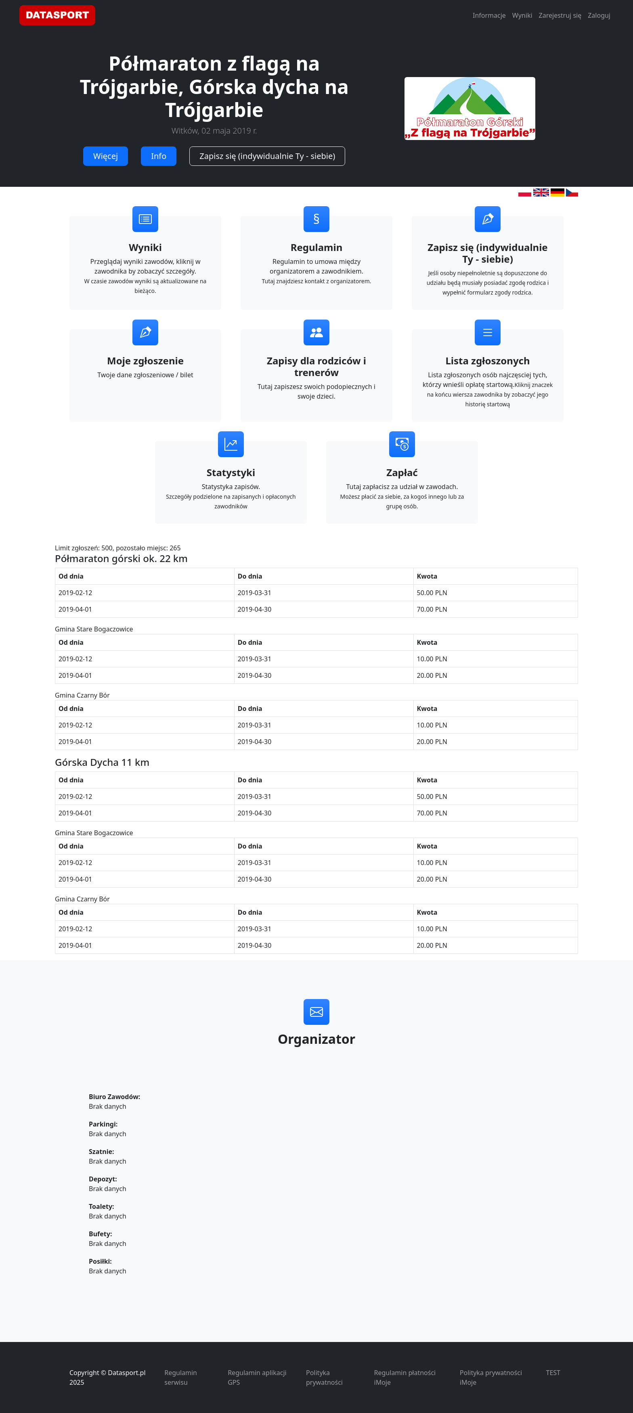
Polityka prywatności (324, 1377)
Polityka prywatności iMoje (491, 1377)
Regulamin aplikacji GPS (257, 1377)
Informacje (489, 15)
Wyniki (522, 15)
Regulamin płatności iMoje (405, 1377)
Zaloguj (599, 15)
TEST (553, 1372)
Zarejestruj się (560, 15)
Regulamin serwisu (180, 1377)
